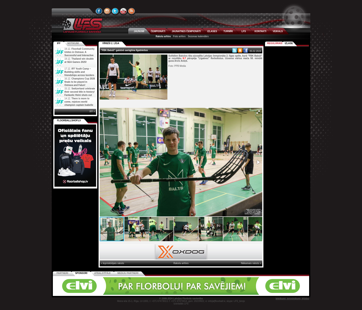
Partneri (62, 273)
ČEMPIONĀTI (158, 31)
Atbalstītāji (102, 273)
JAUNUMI (139, 31)
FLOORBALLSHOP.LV (69, 120)
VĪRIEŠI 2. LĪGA (110, 43)
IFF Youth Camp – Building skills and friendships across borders (79, 71)
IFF (58, 43)
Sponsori (81, 273)
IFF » (92, 111)
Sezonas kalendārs (198, 36)
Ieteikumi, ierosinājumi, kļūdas (292, 298)
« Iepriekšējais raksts (112, 263)
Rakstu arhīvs (163, 36)
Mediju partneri (128, 273)
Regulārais (274, 43)
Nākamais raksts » (251, 263)
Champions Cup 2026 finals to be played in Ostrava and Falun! (79, 81)
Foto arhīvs (179, 36)
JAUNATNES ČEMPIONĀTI (186, 31)
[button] (258, 112)
